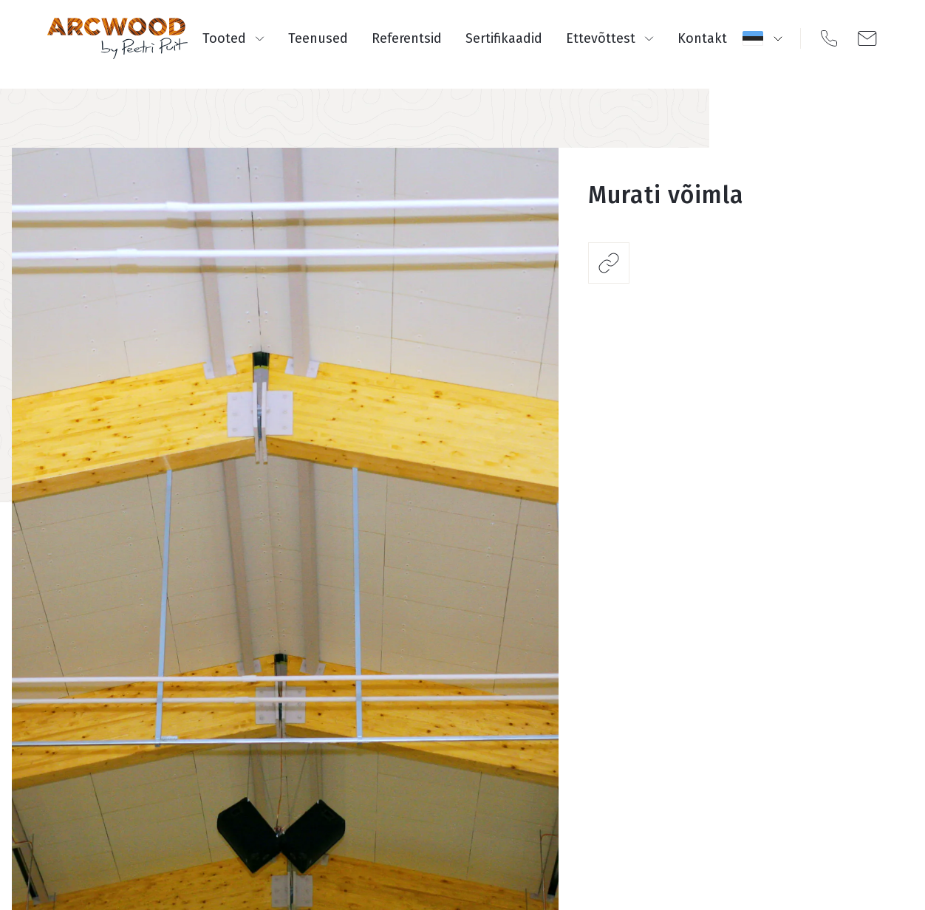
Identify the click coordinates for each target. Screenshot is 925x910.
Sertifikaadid (503, 38)
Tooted (233, 38)
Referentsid (407, 38)
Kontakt (702, 38)
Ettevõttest (610, 38)
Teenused (318, 38)
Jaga (608, 263)
